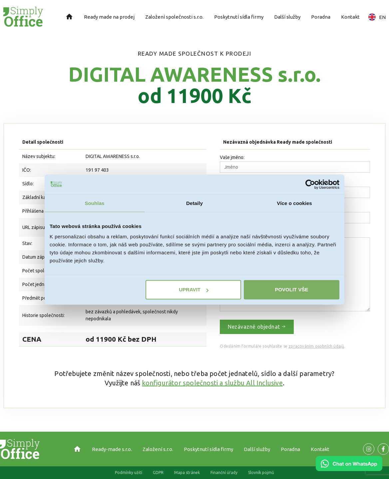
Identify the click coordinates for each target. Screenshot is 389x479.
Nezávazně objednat (257, 327)
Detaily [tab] (194, 203)
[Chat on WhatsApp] (349, 468)
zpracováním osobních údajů (316, 346)
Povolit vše (291, 289)
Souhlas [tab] (94, 203)
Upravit (193, 289)
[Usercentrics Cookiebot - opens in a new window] (310, 184)
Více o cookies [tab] (294, 203)
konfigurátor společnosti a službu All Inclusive (212, 383)
